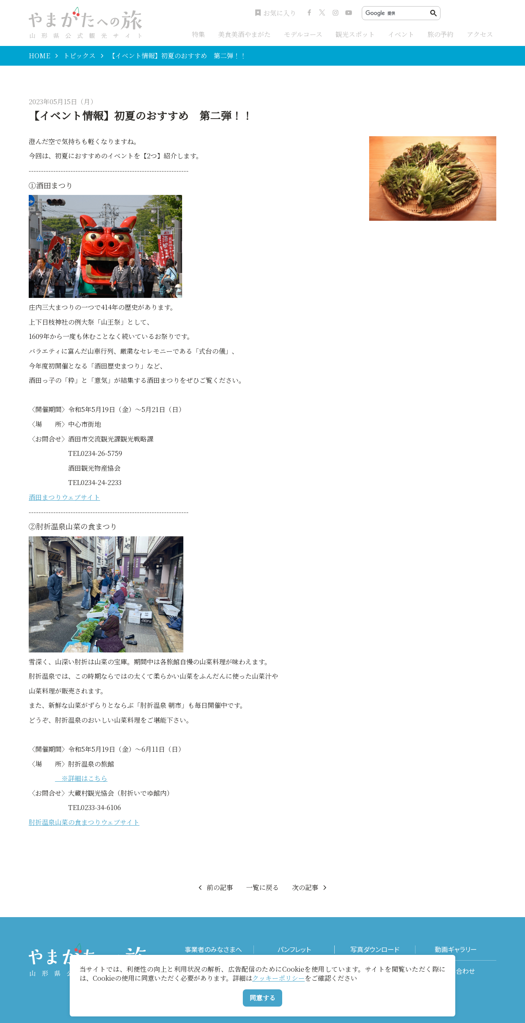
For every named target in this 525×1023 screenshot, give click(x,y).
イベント (401, 34)
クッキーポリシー (278, 978)
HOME (39, 56)
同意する (262, 997)
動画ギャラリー (456, 949)
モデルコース (303, 34)
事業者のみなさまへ (213, 949)
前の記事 (215, 887)
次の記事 (310, 887)
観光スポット (355, 34)
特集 (198, 34)
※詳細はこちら (81, 778)
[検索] (397, 13)
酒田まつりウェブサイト (64, 497)
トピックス (79, 56)
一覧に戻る (262, 887)
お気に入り (275, 13)
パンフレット (294, 949)
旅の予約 (440, 34)
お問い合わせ (456, 971)
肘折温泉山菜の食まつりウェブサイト (84, 822)
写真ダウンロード (374, 949)
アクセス (480, 34)
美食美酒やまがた (244, 34)
